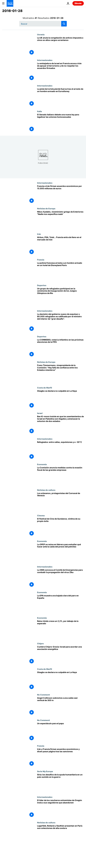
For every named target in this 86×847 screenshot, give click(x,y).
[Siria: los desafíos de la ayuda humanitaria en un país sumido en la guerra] (60, 783)
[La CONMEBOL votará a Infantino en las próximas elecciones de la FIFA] (60, 348)
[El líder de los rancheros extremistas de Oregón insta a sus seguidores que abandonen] (60, 808)
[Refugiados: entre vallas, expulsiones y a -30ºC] (60, 450)
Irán (39, 234)
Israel (40, 413)
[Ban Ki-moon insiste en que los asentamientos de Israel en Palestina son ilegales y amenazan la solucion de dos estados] (60, 424)
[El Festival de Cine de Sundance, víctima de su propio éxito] (60, 527)
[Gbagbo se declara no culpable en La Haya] (60, 399)
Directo (78, 3)
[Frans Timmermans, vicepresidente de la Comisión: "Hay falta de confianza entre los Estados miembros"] (60, 373)
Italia (39, 111)
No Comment (43, 694)
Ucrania (40, 34)
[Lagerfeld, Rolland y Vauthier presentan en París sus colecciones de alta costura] (60, 834)
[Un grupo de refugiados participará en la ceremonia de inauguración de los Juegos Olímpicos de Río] (60, 296)
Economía (42, 464)
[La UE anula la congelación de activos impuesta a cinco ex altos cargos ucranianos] (60, 46)
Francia (40, 259)
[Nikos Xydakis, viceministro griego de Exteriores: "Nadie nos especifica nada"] (60, 220)
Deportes (41, 285)
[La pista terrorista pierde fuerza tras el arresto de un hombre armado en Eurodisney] (60, 97)
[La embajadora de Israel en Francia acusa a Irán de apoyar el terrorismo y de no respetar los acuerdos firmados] (60, 71)
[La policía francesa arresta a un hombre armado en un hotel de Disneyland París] (60, 271)
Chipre (40, 643)
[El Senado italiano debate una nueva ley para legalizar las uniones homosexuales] (60, 122)
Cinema (41, 515)
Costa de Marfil (44, 387)
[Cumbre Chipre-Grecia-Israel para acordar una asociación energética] (60, 655)
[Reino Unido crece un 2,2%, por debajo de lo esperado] (60, 629)
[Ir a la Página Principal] (10, 3)
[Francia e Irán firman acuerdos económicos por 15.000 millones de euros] (60, 194)
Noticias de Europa (46, 208)
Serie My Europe (45, 771)
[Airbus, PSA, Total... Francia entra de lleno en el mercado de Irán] (60, 245)
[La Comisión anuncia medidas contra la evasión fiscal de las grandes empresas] (60, 476)
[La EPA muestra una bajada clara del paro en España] (60, 604)
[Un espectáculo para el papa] (60, 731)
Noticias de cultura (46, 490)
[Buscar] (43, 23)
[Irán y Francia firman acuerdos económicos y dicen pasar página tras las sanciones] (60, 757)
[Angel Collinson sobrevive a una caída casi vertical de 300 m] (60, 706)
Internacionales (44, 60)
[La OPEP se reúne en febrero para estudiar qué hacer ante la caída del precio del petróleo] (60, 552)
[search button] (64, 23)
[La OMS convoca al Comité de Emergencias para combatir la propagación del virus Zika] (60, 578)
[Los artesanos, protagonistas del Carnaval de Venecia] (60, 501)
